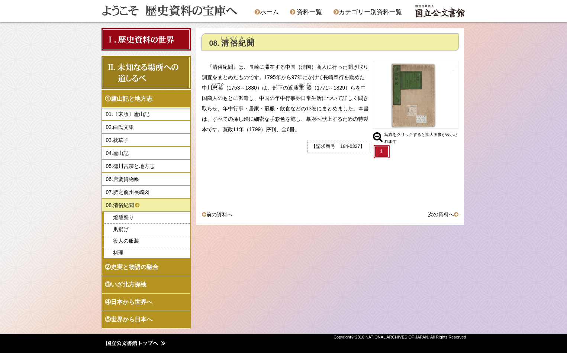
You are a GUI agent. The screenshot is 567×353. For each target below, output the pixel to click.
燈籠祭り (123, 217)
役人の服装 (126, 241)
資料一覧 (306, 12)
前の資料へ (219, 214)
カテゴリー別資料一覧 (368, 12)
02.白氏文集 (120, 127)
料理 (118, 253)
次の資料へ (441, 214)
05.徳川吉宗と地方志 (130, 166)
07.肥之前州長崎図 (127, 192)
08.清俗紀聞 (120, 205)
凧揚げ (121, 229)
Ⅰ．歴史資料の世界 (140, 39)
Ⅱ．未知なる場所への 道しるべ (144, 72)
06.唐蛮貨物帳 (122, 179)
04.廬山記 (117, 153)
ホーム (267, 12)
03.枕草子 (117, 140)
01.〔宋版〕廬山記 (127, 114)
